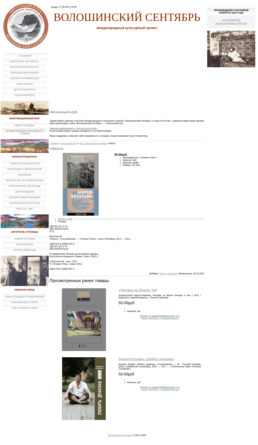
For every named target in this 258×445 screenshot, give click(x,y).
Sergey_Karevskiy (168, 273)
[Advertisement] (127, 76)
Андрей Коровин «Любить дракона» (146, 359)
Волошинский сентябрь (120, 435)
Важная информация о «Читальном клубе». (74, 128)
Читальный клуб (68, 143)
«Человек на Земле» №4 (138, 290)
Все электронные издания (93, 143)
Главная (54, 143)
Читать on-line (65, 219)
